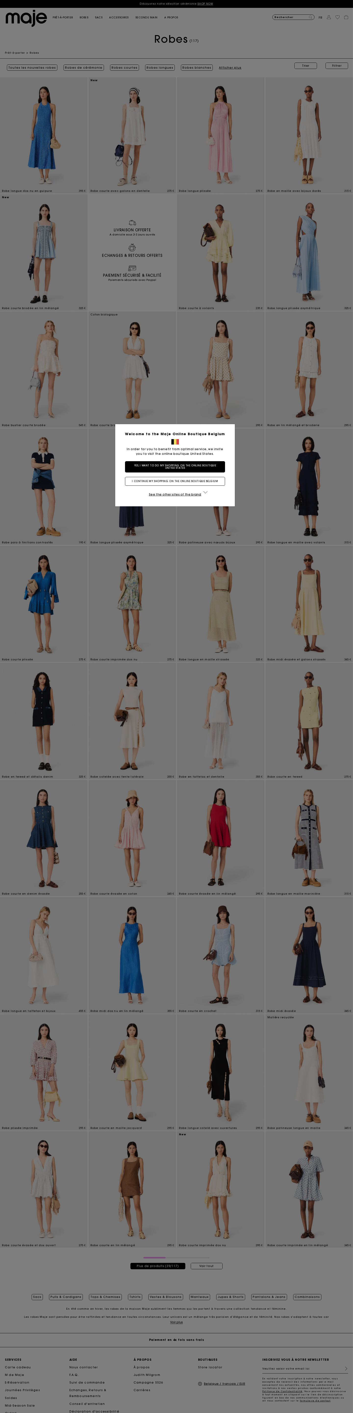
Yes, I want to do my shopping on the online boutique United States (177, 467)
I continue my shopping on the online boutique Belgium (176, 481)
